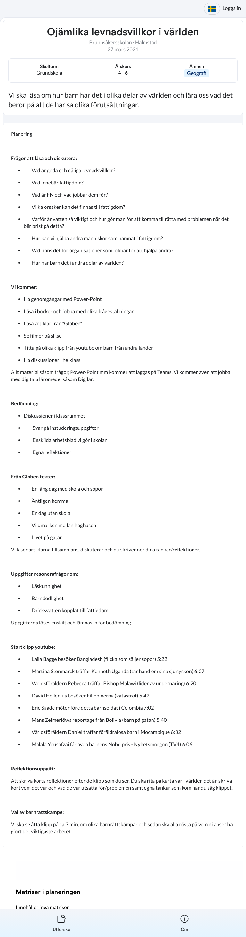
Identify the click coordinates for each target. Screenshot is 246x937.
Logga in (232, 8)
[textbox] (123, 485)
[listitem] (61, 923)
